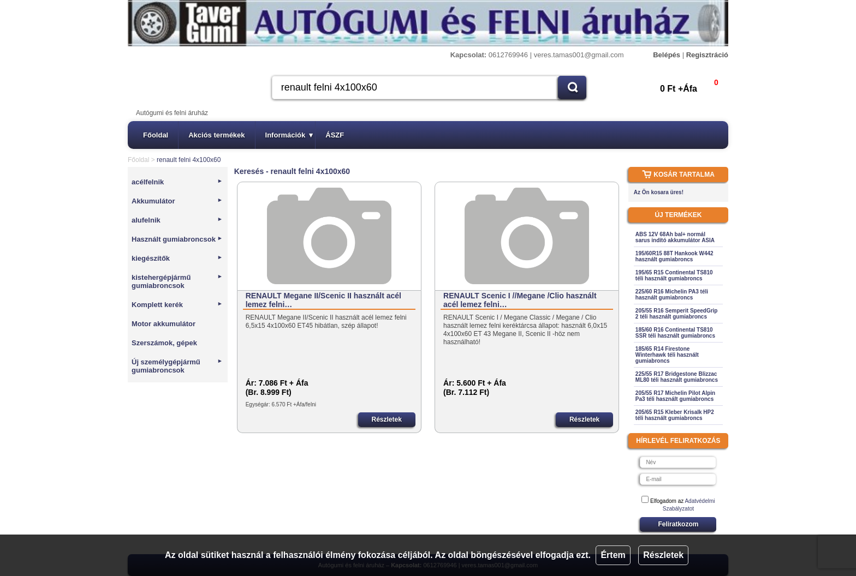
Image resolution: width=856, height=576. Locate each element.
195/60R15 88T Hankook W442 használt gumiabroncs (674, 256)
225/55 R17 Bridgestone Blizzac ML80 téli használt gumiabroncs (676, 377)
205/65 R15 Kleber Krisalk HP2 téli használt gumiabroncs (674, 415)
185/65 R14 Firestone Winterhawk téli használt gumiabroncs (667, 355)
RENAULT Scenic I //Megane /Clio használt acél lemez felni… (520, 300)
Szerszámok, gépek (164, 343)
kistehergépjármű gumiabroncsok (177, 281)
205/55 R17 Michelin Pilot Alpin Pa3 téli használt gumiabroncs (675, 396)
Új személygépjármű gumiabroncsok (177, 366)
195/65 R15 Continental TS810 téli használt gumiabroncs (674, 275)
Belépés (666, 55)
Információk (289, 135)
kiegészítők (177, 258)
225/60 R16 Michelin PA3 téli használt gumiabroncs (671, 295)
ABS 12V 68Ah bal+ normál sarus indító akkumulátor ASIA (675, 237)
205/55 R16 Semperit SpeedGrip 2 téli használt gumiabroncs (676, 314)
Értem (613, 555)
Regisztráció (707, 55)
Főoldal (155, 135)
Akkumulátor (177, 201)
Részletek (663, 555)
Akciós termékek (216, 135)
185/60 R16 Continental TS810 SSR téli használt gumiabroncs (675, 333)
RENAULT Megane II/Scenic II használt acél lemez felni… (323, 300)
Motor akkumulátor (163, 324)
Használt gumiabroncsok (177, 239)
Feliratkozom (678, 524)
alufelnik (177, 220)
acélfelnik (177, 182)
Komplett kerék (177, 305)
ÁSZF (334, 135)
